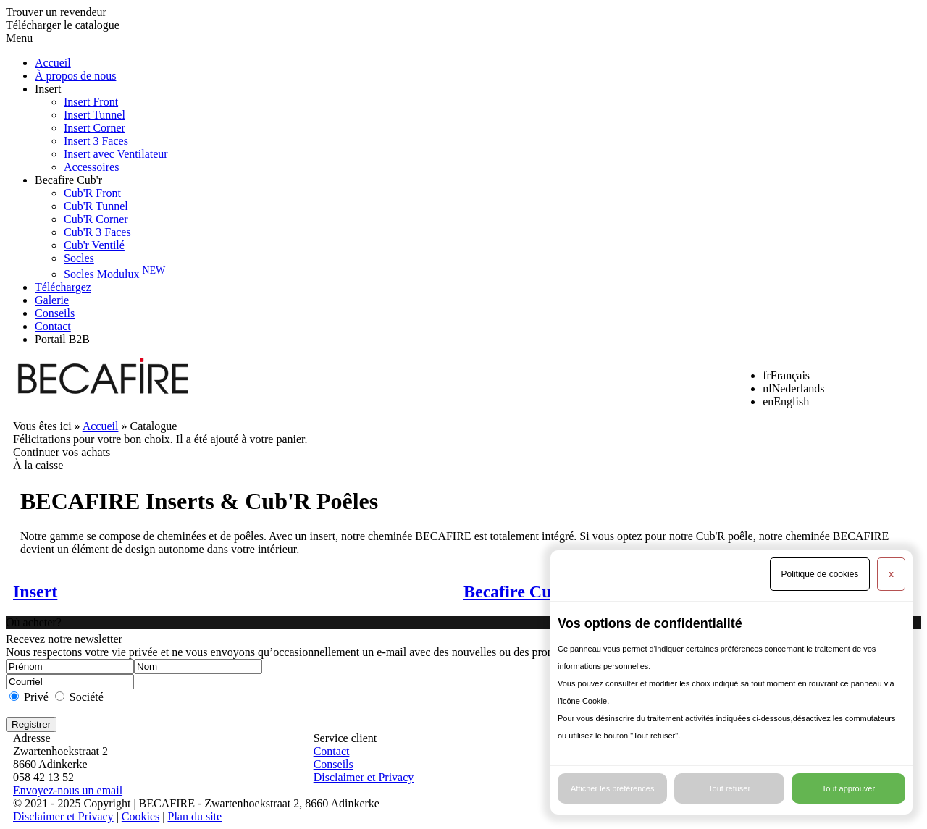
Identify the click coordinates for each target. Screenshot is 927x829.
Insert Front (91, 102)
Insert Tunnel (94, 115)
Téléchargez (63, 287)
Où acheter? (34, 622)
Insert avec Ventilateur (116, 154)
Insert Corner (94, 128)
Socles (79, 258)
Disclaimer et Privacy (364, 777)
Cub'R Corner (96, 219)
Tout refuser (729, 788)
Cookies (140, 816)
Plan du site (194, 816)
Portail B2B (62, 339)
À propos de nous (75, 76)
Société (87, 697)
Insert (48, 89)
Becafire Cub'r (68, 180)
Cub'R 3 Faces (97, 232)
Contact (53, 326)
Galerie (52, 300)
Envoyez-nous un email (67, 790)
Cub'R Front (92, 193)
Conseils (55, 313)
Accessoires (91, 167)
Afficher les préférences (612, 788)
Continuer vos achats (61, 452)
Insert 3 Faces (96, 141)
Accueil (53, 62)
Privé (36, 697)
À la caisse (38, 465)
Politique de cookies (820, 574)
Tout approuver (848, 788)
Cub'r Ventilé (94, 245)
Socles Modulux (114, 274)
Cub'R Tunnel (96, 206)
